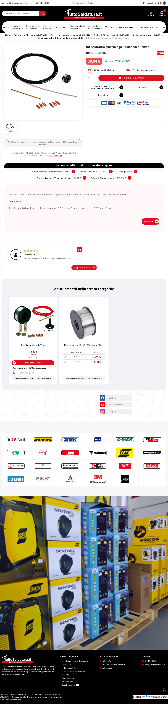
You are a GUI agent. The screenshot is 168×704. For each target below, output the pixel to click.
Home (6, 27)
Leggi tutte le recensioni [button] (84, 267)
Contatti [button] (65, 675)
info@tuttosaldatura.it (13, 3)
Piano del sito (67, 681)
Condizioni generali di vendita (74, 671)
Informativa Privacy (70, 668)
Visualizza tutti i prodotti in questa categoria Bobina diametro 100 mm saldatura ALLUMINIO (43, 143)
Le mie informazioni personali (113, 664)
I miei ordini (106, 661)
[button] (33, 27)
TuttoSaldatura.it (88, 396)
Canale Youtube (70, 685)
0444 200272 (35, 155)
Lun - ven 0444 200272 (37, 3)
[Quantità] (88, 78)
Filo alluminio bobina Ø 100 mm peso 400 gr (84, 345)
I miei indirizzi (107, 668)
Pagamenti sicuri (69, 664)
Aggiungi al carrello (131, 78)
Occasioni (160, 27)
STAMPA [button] (148, 221)
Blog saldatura (68, 678)
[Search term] (20, 13)
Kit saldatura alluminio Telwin (33, 345)
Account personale (109, 656)
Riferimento (92, 53)
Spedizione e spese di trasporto (75, 661)
